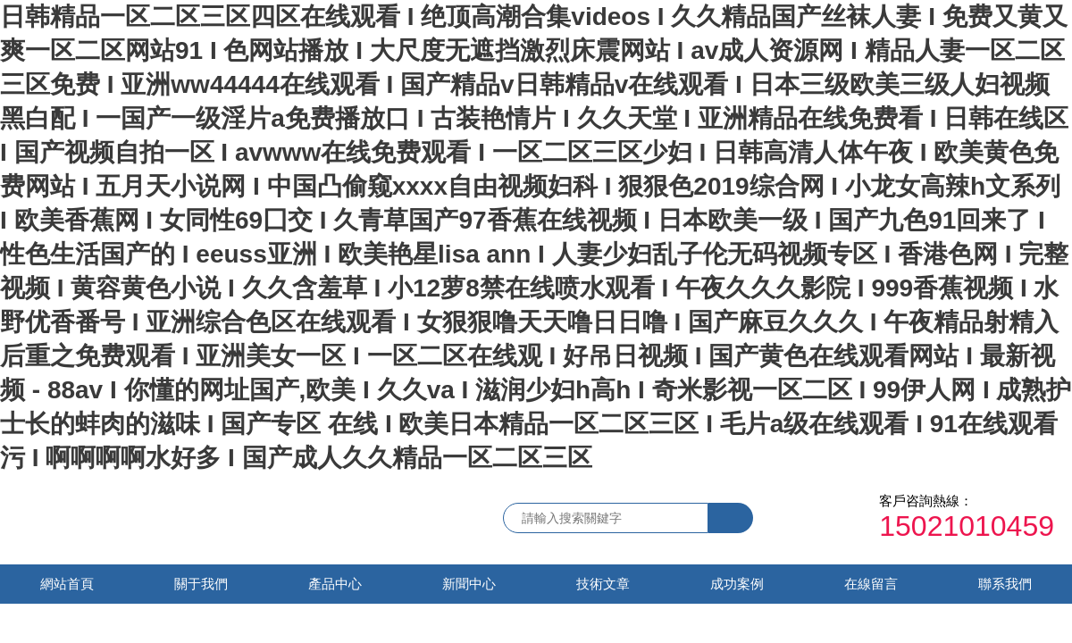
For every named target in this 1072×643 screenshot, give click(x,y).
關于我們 (201, 583)
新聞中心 (469, 583)
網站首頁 (67, 583)
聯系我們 (1005, 583)
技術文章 (603, 583)
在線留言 (871, 583)
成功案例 (737, 583)
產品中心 (335, 583)
